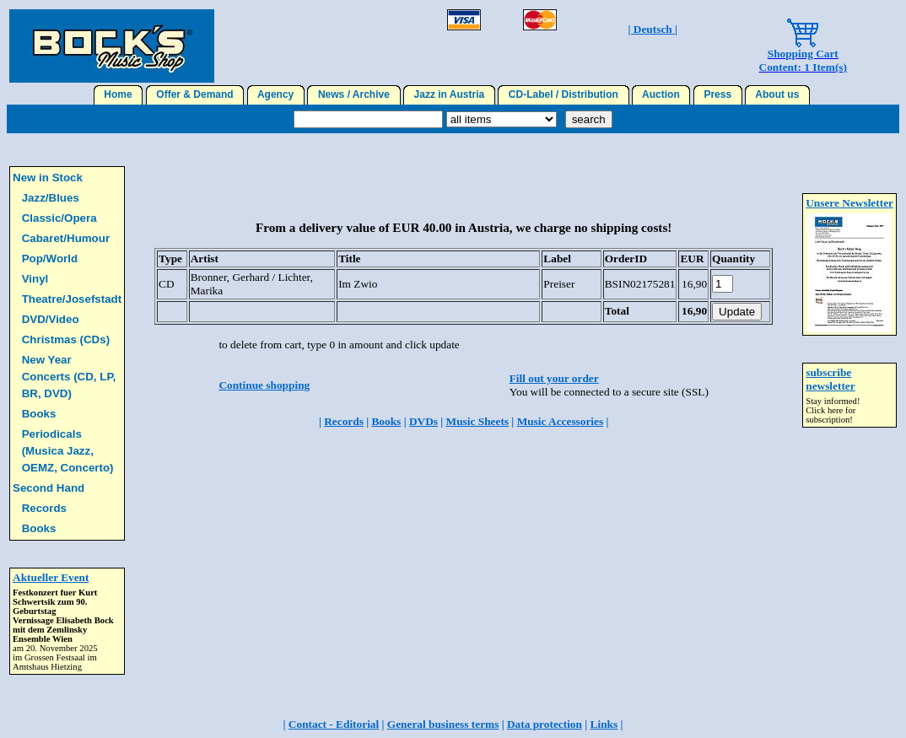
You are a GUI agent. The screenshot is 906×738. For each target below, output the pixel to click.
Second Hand (48, 488)
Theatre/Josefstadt (72, 299)
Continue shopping (264, 385)
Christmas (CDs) (66, 339)
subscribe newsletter (830, 379)
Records (44, 508)
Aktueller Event (51, 577)
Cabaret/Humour (66, 238)
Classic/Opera (59, 218)
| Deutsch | (652, 29)
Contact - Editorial (334, 724)
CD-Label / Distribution (563, 94)
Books (39, 413)
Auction (661, 94)
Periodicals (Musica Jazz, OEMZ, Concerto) (68, 451)
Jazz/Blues (50, 197)
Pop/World (50, 258)
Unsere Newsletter (849, 203)
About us (777, 94)
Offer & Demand (195, 94)
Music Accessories (560, 421)
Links (604, 724)
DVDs (423, 421)
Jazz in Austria (449, 94)
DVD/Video (50, 319)
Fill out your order (554, 378)
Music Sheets (477, 421)
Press (717, 94)
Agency (275, 94)
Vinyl (35, 278)
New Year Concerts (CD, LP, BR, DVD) (69, 376)
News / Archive (353, 94)
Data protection (544, 724)
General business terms (443, 724)
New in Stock (48, 177)
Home (118, 94)
